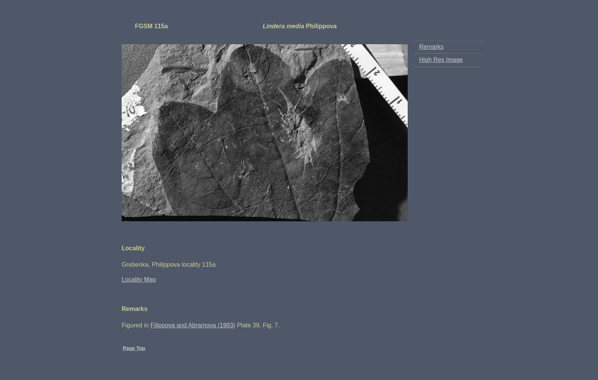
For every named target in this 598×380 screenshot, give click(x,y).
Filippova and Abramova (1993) (193, 325)
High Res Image (441, 59)
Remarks (431, 46)
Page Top (134, 348)
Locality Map (139, 279)
